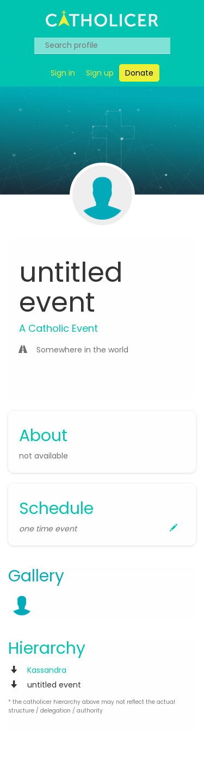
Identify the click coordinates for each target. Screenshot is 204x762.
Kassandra (46, 670)
